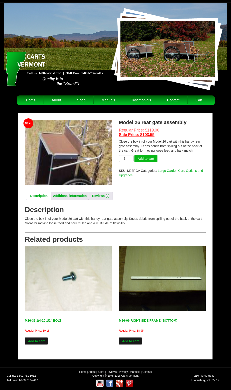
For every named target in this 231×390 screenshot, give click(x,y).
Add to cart (146, 158)
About (56, 100)
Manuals (108, 100)
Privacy (123, 371)
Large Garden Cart (171, 170)
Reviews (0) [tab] (100, 196)
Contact (173, 100)
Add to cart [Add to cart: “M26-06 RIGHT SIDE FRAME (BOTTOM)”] (130, 341)
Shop (81, 100)
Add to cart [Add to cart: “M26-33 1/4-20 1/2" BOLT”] (36, 341)
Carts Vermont (130, 375)
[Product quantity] (126, 158)
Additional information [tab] (70, 196)
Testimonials (141, 100)
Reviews (111, 371)
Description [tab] (39, 196)
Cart (199, 100)
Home (31, 100)
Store (101, 371)
